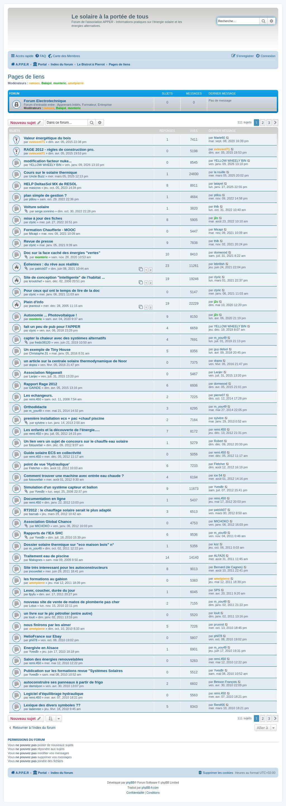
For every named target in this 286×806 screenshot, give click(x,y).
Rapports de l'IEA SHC (43, 533)
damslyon (35, 686)
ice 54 (218, 475)
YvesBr (40, 491)
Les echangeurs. (38, 395)
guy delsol (221, 349)
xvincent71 (37, 142)
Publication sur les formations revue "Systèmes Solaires (73, 671)
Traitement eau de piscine (46, 556)
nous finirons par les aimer (47, 625)
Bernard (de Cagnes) (228, 567)
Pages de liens (26, 77)
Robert (218, 441)
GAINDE (35, 387)
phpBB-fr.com (150, 787)
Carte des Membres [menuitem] (66, 56)
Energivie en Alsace (41, 648)
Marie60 (219, 137)
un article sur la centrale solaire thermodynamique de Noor (75, 361)
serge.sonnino (44, 211)
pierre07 (219, 395)
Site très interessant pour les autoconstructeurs (66, 567)
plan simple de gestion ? (45, 195)
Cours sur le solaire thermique (50, 172)
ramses (34, 83)
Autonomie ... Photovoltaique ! (50, 315)
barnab (34, 514)
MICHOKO (42, 526)
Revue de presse (38, 241)
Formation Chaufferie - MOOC (50, 230)
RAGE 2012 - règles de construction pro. (59, 149)
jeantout (34, 305)
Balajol (46, 83)
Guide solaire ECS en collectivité (52, 453)
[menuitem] (40, 56)
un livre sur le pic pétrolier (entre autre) (58, 613)
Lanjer (33, 376)
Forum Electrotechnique (45, 101)
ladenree (35, 709)
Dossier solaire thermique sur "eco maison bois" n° (69, 544)
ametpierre (76, 83)
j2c (216, 218)
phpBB (130, 782)
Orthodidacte (35, 407)
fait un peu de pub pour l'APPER (52, 327)
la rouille (219, 172)
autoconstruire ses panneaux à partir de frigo (63, 682)
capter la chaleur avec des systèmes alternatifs (65, 338)
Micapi (33, 233)
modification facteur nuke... (48, 161)
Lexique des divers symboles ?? (52, 705)
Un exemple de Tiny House (47, 349)
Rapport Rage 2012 (40, 384)
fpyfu (32, 594)
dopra (33, 364)
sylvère (40, 422)
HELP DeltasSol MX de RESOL (50, 184)
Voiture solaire (36, 207)
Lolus (32, 605)
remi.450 (35, 399)
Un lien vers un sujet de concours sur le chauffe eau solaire (76, 441)
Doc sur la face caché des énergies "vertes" (62, 253)
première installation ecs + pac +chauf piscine (64, 418)
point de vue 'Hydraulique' (47, 464)
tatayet (218, 183)
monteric (59, 83)
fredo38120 (43, 342)
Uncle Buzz (37, 176)
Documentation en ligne (44, 499)
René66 (219, 704)
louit (32, 617)
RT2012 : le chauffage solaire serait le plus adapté (67, 510)
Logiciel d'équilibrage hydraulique (53, 694)
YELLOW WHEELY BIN (45, 164)
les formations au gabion (45, 579)
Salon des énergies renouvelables (53, 659)
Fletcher (34, 468)
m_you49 (220, 337)
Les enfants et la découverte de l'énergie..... (62, 430)
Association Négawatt (43, 372)
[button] (275, 122)
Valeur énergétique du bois (47, 138)
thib (216, 206)
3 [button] (269, 122)
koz (216, 544)
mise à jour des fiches (43, 218)
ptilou (32, 199)
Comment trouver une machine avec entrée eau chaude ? (74, 476)
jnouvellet (35, 571)
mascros (35, 187)
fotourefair (36, 445)
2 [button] (263, 122)
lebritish (219, 263)
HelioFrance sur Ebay (42, 636)
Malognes (35, 559)
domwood (220, 252)
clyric (32, 222)
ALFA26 (219, 555)
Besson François (225, 681)
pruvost (219, 624)
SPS (217, 590)
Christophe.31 (38, 353)
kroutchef (35, 281)
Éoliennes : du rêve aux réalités (51, 264)
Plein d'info (34, 302)
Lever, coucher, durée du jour (49, 590)
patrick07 (41, 268)
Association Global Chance (48, 522)
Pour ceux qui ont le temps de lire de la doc (62, 290)
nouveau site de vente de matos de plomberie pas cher (72, 602)
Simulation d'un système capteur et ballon (60, 487)
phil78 (33, 640)
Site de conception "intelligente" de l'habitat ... (64, 277)
